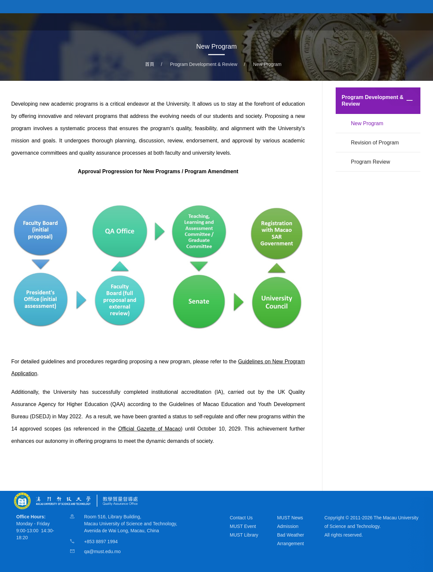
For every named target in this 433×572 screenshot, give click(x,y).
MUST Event (243, 526)
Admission (288, 526)
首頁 (164, 21)
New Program (267, 64)
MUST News (290, 517)
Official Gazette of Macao (149, 429)
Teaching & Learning (280, 21)
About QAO (193, 21)
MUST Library (244, 535)
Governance (231, 21)
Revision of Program (375, 142)
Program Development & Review (352, 21)
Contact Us (241, 517)
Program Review (370, 162)
